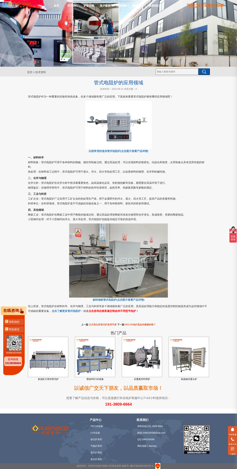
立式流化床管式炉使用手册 (103, 324)
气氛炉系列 (96, 446)
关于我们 (72, 5)
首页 (56, 5)
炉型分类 (89, 5)
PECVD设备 (97, 426)
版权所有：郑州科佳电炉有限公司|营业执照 (99, 466)
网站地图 (142, 446)
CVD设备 (95, 432)
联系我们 (154, 5)
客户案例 (105, 5)
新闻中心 (138, 5)
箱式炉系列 (96, 439)
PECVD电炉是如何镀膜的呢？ (140, 324)
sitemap (152, 446)
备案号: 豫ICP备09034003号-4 (137, 466)
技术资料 (121, 5)
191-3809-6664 (118, 404)
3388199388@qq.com (154, 432)
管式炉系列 (96, 452)
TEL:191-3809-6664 (205, 5)
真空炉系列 (96, 459)
